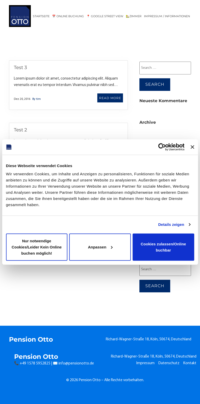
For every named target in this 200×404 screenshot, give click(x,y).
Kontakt (189, 363)
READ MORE (110, 98)
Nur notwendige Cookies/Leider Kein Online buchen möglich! (37, 246)
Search (154, 84)
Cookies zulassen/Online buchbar (163, 247)
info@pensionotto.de (76, 363)
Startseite (41, 16)
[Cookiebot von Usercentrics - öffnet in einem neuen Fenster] (162, 147)
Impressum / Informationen (167, 16)
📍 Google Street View (105, 16)
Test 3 (20, 67)
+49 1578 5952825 (35, 363)
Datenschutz (168, 363)
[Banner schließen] (192, 147)
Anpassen (100, 247)
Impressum (145, 363)
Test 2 (20, 130)
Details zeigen (171, 224)
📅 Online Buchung (68, 16)
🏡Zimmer (133, 16)
